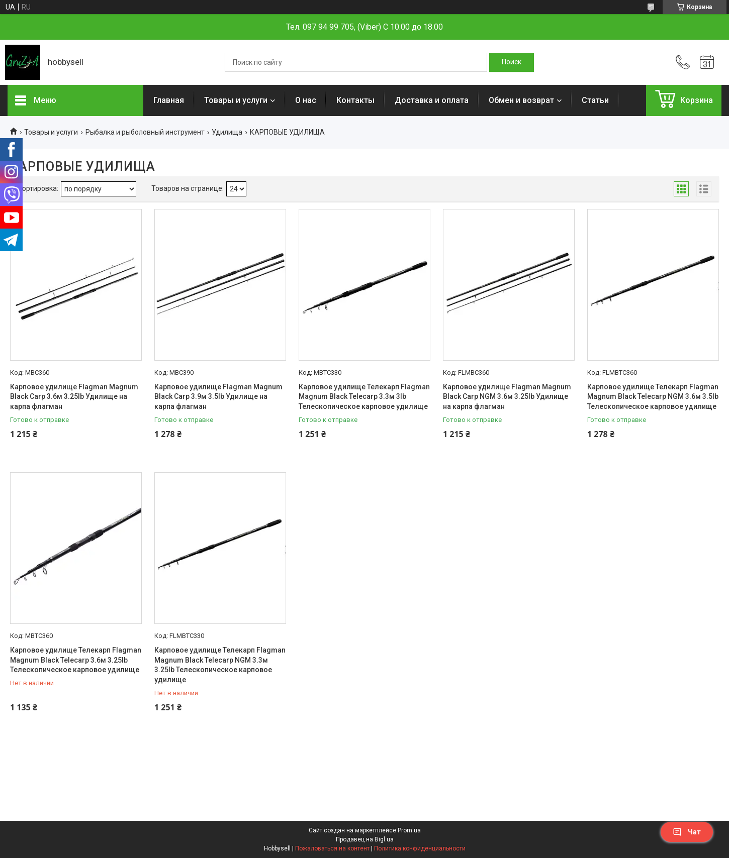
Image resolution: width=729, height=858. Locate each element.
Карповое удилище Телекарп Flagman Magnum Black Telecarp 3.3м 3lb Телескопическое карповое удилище (364, 396)
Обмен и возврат (521, 100)
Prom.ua (409, 830)
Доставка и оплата (432, 100)
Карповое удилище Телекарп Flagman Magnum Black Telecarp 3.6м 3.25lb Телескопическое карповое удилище (75, 660)
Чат (687, 831)
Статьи (595, 100)
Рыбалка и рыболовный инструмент (145, 132)
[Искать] (511, 62)
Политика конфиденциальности (420, 848)
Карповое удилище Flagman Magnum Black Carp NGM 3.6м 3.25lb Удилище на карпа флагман (507, 396)
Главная (168, 100)
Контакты (355, 100)
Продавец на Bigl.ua (365, 839)
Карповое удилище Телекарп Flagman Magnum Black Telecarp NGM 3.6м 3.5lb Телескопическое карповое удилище (652, 396)
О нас (305, 100)
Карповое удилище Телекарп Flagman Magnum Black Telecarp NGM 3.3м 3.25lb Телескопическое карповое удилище (220, 665)
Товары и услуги (235, 100)
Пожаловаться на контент (332, 848)
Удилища (227, 132)
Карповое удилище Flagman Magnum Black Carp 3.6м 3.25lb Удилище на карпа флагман (74, 396)
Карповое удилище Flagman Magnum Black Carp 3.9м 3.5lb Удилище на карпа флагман (218, 396)
